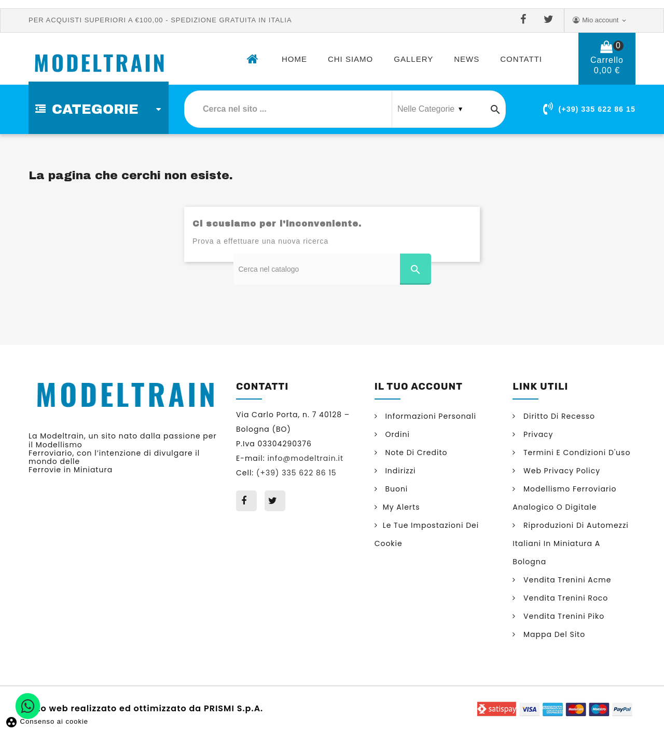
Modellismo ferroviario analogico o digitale (564, 498)
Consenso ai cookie (46, 721)
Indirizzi (399, 471)
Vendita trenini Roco (564, 598)
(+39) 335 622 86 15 (597, 109)
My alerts (401, 507)
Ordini (396, 434)
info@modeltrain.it (305, 458)
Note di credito (415, 452)
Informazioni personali (429, 416)
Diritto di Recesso (558, 416)
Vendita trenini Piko (562, 616)
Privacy (537, 434)
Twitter (551, 19)
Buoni (395, 489)
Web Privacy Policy (560, 471)
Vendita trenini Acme (566, 580)
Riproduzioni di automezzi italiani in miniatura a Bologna (571, 543)
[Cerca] (332, 269)
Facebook (525, 19)
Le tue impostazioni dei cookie (427, 534)
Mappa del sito (553, 634)
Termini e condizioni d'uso (575, 452)
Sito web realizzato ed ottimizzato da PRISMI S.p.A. (146, 707)
